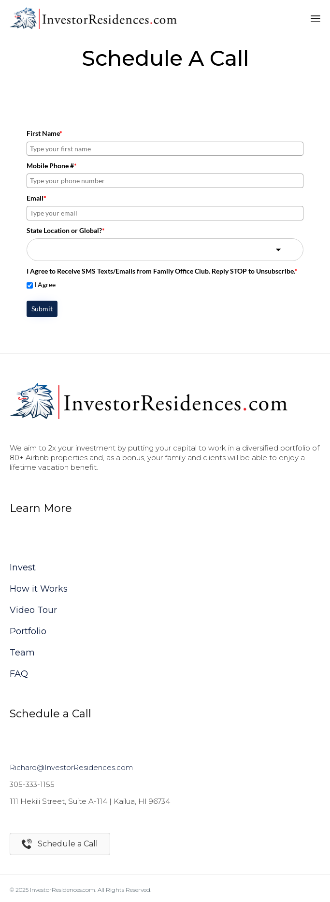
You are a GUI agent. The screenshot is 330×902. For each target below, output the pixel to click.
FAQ (19, 674)
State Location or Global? (66, 230)
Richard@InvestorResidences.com (71, 767)
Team (22, 652)
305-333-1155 (32, 784)
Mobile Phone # (52, 165)
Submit (42, 309)
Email (36, 198)
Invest (23, 567)
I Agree (45, 284)
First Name (44, 133)
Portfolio (28, 631)
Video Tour (33, 610)
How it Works (39, 588)
